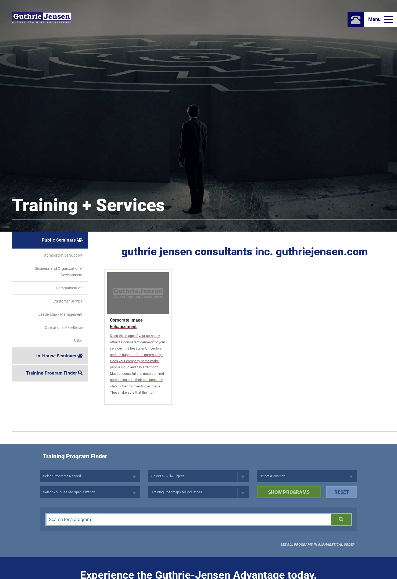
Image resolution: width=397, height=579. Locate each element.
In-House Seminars (59, 355)
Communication (69, 288)
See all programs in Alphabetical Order (317, 544)
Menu (380, 19)
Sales (78, 341)
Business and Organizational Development (59, 271)
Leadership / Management (60, 314)
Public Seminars (62, 240)
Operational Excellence (64, 327)
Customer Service (68, 301)
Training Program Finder (54, 373)
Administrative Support (63, 255)
